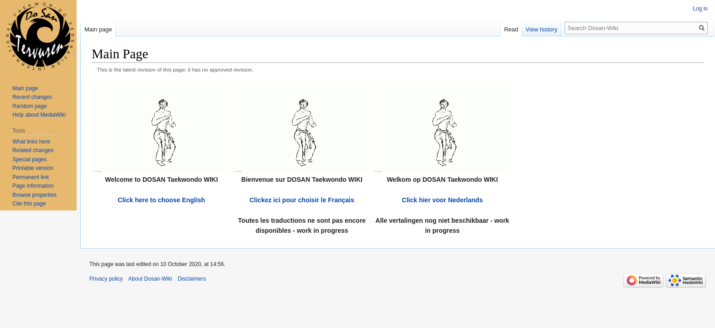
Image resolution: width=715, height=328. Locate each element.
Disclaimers (191, 279)
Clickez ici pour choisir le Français (301, 200)
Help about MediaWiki (39, 115)
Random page (29, 106)
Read (511, 29)
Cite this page (29, 203)
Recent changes (32, 97)
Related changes (32, 150)
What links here (31, 141)
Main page (98, 29)
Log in (700, 8)
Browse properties (34, 195)
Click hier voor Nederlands (442, 200)
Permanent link (30, 177)
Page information (33, 186)
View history (542, 29)
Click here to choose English (161, 200)
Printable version (32, 168)
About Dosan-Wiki (150, 279)
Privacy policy (106, 279)
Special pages (29, 159)
